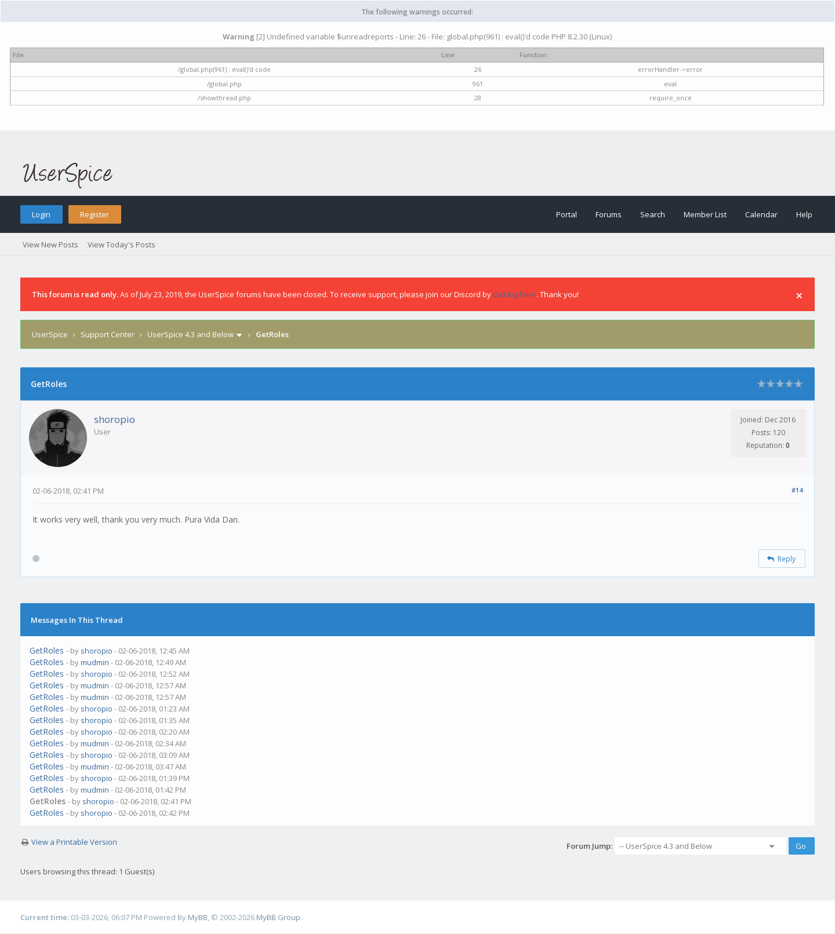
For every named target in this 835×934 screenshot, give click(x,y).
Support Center (108, 334)
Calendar (761, 214)
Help (804, 214)
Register (94, 214)
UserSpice (50, 334)
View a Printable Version (74, 842)
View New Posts (50, 244)
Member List (705, 214)
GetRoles (47, 650)
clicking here (514, 294)
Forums (609, 214)
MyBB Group (278, 917)
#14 (797, 490)
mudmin (95, 662)
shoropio (114, 419)
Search (652, 214)
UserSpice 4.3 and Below (190, 334)
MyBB (198, 917)
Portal (566, 214)
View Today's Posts (121, 244)
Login (41, 214)
